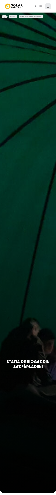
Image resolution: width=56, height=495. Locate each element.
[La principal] (14, 6)
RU (36, 6)
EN (40, 6)
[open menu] (48, 6)
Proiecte (12, 17)
